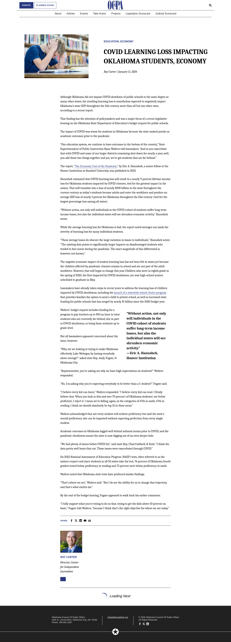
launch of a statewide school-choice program (140, 292)
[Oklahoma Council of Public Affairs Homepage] (115, 5)
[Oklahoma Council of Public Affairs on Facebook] (140, 624)
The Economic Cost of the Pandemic (96, 166)
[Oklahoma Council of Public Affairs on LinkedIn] (147, 624)
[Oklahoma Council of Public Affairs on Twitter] (143, 624)
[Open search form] (210, 5)
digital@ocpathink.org (117, 617)
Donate (26, 5)
